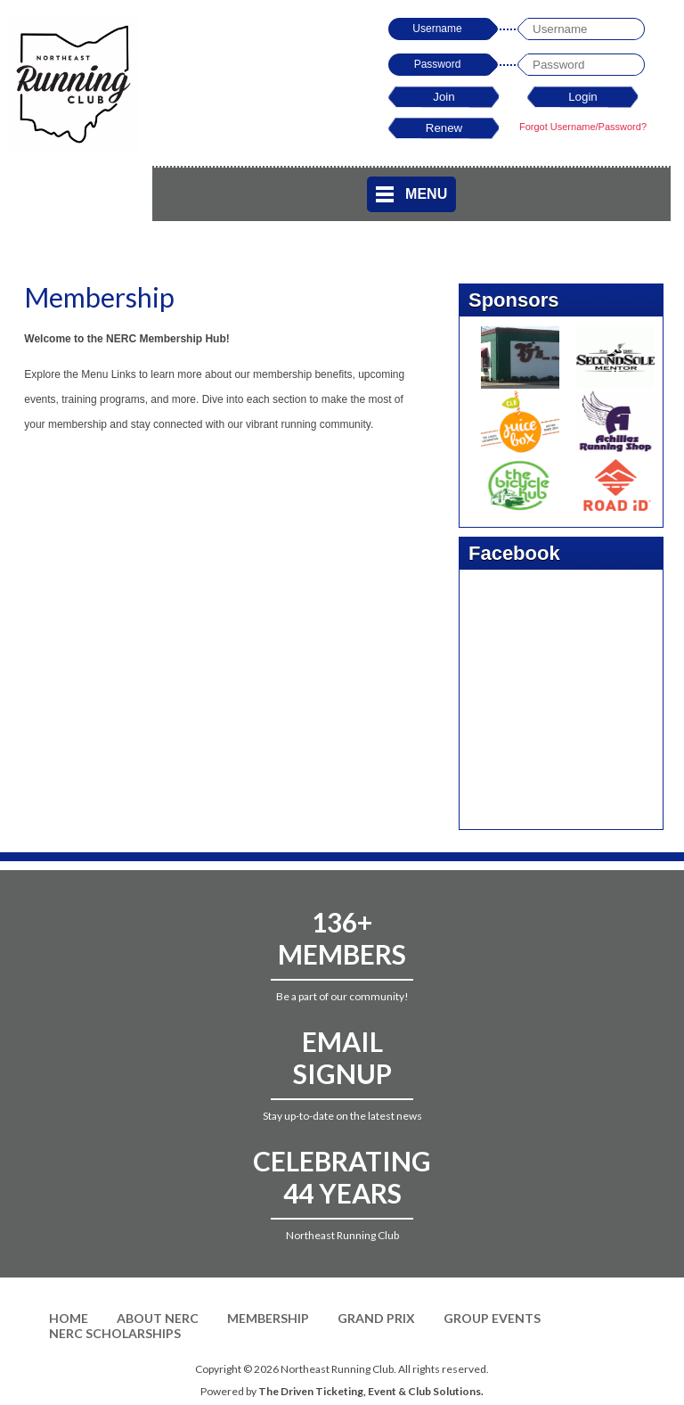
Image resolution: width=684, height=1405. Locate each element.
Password (437, 64)
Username (436, 28)
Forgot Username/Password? (583, 126)
